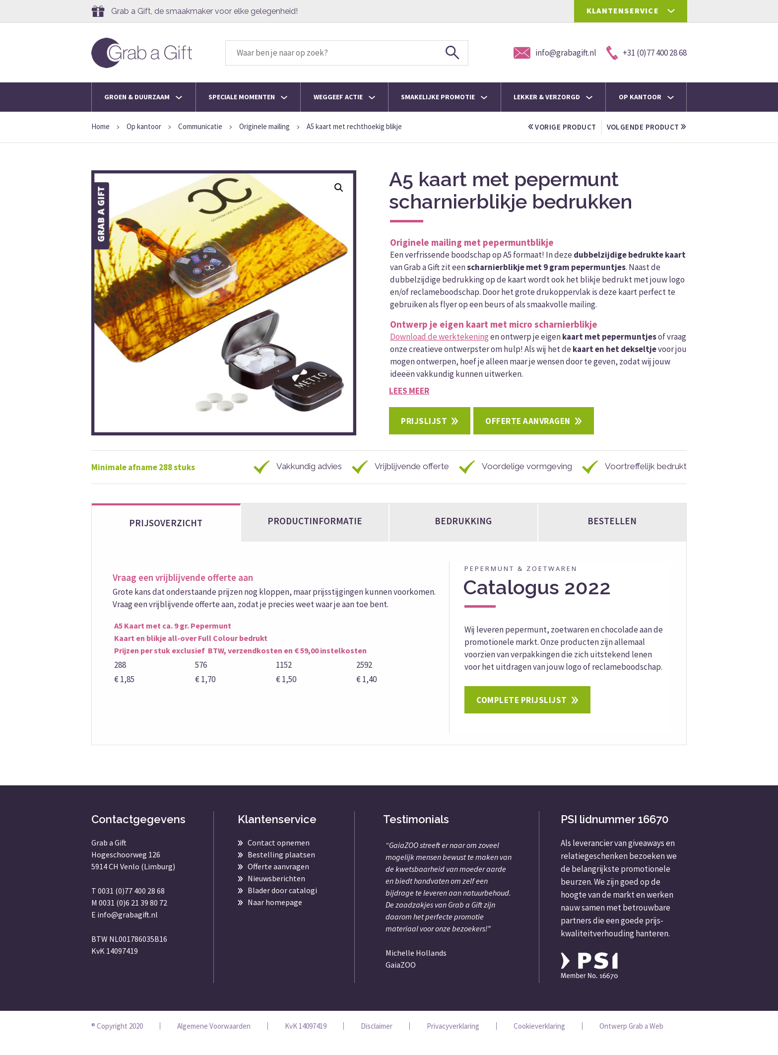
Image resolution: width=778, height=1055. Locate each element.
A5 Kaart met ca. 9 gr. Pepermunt (172, 639)
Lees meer (409, 404)
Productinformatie (314, 535)
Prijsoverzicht (165, 537)
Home (100, 126)
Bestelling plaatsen (281, 868)
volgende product (568, 140)
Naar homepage (275, 916)
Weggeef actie (344, 96)
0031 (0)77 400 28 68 (131, 905)
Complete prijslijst (521, 713)
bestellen (612, 535)
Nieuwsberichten (276, 892)
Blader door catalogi (282, 904)
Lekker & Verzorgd (553, 96)
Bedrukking (463, 535)
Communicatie (200, 126)
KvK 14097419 (305, 1040)
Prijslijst (424, 434)
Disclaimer (376, 1040)
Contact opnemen (279, 856)
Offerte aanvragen (528, 434)
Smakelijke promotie (444, 96)
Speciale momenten (247, 96)
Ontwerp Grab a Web (631, 1040)
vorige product (562, 127)
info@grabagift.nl (127, 928)
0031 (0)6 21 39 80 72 (133, 916)
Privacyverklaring (453, 1040)
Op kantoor (646, 96)
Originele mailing (264, 126)
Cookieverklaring (539, 1040)
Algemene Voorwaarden (214, 1040)
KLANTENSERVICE (622, 10)
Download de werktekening (439, 350)
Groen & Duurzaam (143, 96)
